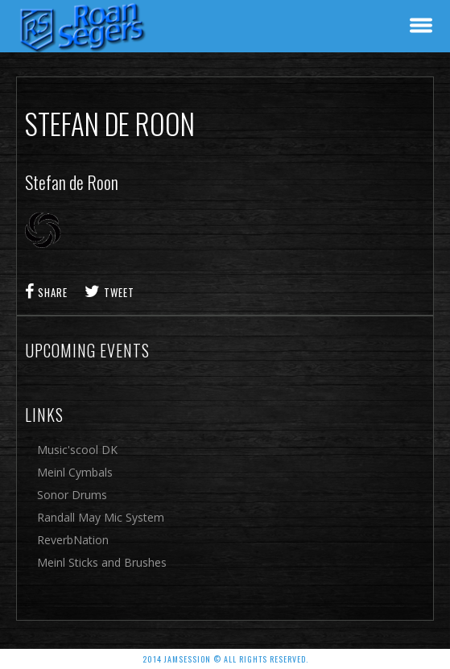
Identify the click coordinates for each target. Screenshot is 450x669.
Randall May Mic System (100, 517)
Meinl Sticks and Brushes (102, 562)
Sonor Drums (72, 494)
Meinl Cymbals (75, 472)
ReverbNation (73, 539)
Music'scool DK (77, 449)
